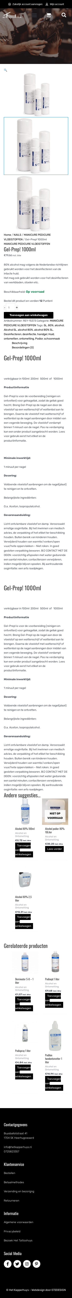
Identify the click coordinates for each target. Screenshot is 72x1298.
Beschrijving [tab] (19, 343)
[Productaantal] (10, 307)
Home (7, 234)
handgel (42, 334)
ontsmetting (26, 338)
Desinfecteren (12, 334)
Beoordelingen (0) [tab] (23, 347)
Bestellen (9, 1173)
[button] (34, 15)
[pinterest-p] (37, 1264)
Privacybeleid (12, 1231)
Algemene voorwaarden (18, 1222)
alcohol (59, 325)
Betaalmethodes (14, 1182)
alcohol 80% (25, 329)
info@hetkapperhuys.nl (18, 1147)
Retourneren (11, 1200)
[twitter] (17, 1264)
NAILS (17, 234)
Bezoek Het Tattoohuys (18, 1240)
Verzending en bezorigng (19, 1191)
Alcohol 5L (10, 329)
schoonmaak (52, 338)
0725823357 (11, 1151)
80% (51, 325)
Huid (51, 334)
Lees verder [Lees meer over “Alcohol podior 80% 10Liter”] (54, 849)
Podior (39, 338)
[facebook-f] (8, 1264)
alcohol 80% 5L (43, 329)
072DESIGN (58, 1290)
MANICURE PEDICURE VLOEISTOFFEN (27, 244)
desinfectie (29, 334)
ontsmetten (11, 338)
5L (45, 325)
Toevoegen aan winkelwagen (29, 315)
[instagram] (27, 1264)
